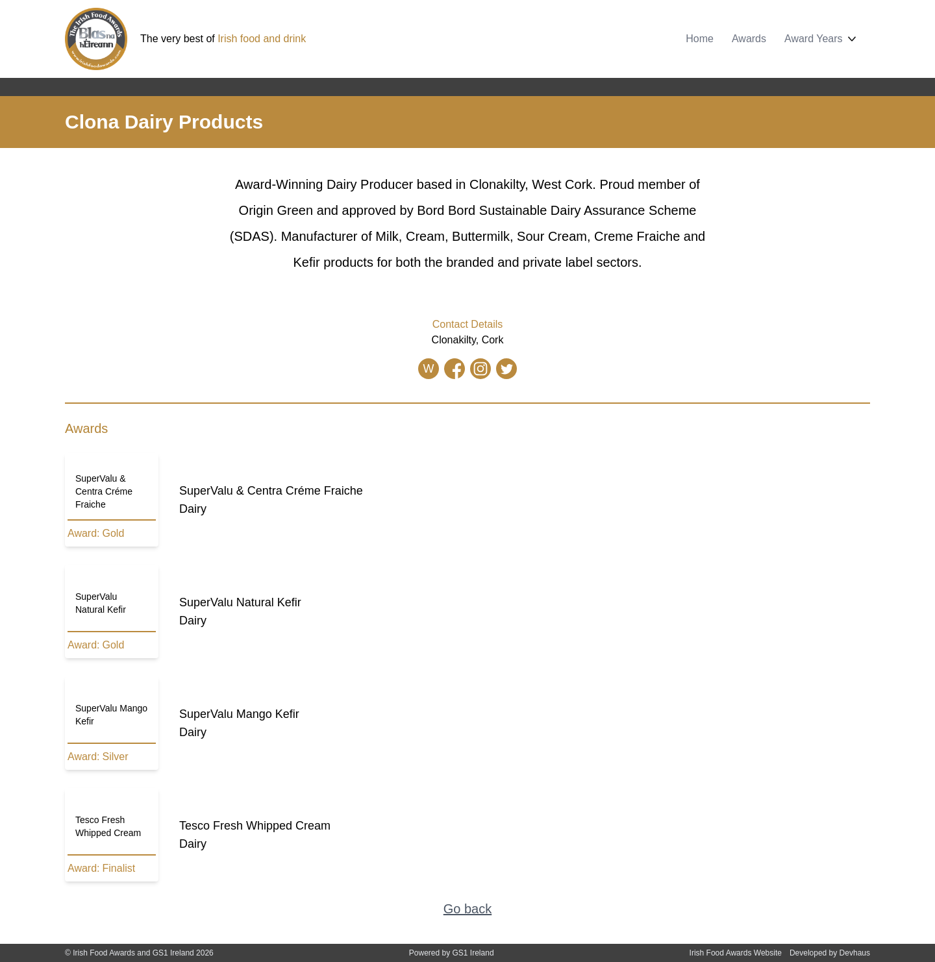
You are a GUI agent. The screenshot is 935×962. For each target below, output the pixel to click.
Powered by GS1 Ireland (451, 952)
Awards (749, 38)
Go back (467, 909)
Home (700, 38)
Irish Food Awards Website (736, 952)
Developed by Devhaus (830, 952)
